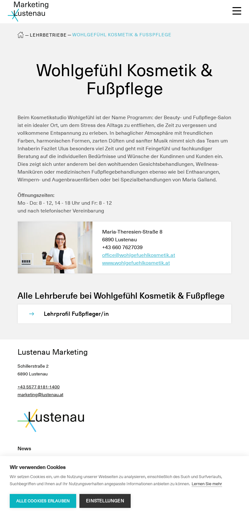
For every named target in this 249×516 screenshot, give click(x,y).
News (24, 448)
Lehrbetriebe (48, 35)
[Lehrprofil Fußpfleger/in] (131, 313)
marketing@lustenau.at (40, 394)
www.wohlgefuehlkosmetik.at (136, 263)
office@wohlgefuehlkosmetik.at (138, 255)
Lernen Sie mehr (207, 484)
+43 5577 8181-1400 (39, 387)
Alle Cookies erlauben (43, 501)
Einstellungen (105, 501)
